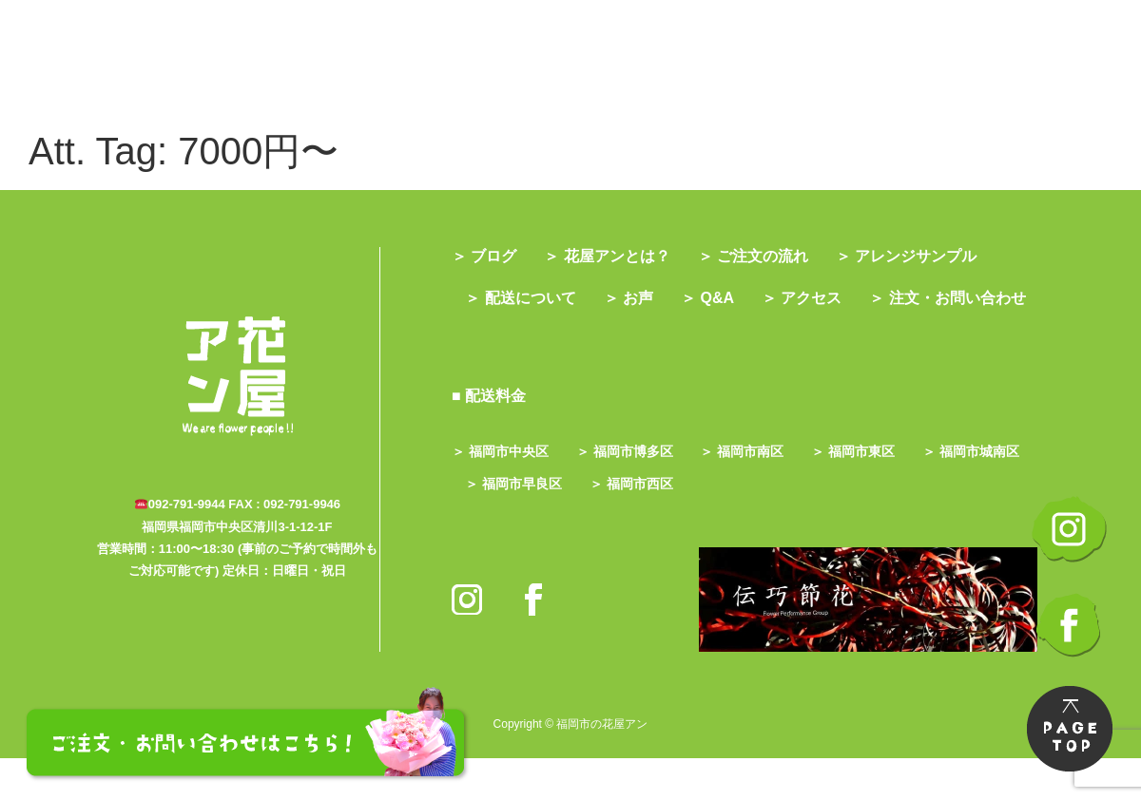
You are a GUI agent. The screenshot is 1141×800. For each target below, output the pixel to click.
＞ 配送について (524, 298)
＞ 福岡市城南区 (517, 525)
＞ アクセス (821, 298)
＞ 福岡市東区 (871, 493)
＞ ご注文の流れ (764, 256)
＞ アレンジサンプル (923, 256)
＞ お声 (637, 298)
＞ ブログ (484, 256)
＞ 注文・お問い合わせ (547, 340)
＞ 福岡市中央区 (500, 493)
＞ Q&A (721, 298)
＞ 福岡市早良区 (646, 525)
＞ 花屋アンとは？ (612, 256)
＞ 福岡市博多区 (630, 493)
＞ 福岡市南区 (754, 493)
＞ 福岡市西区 (770, 525)
